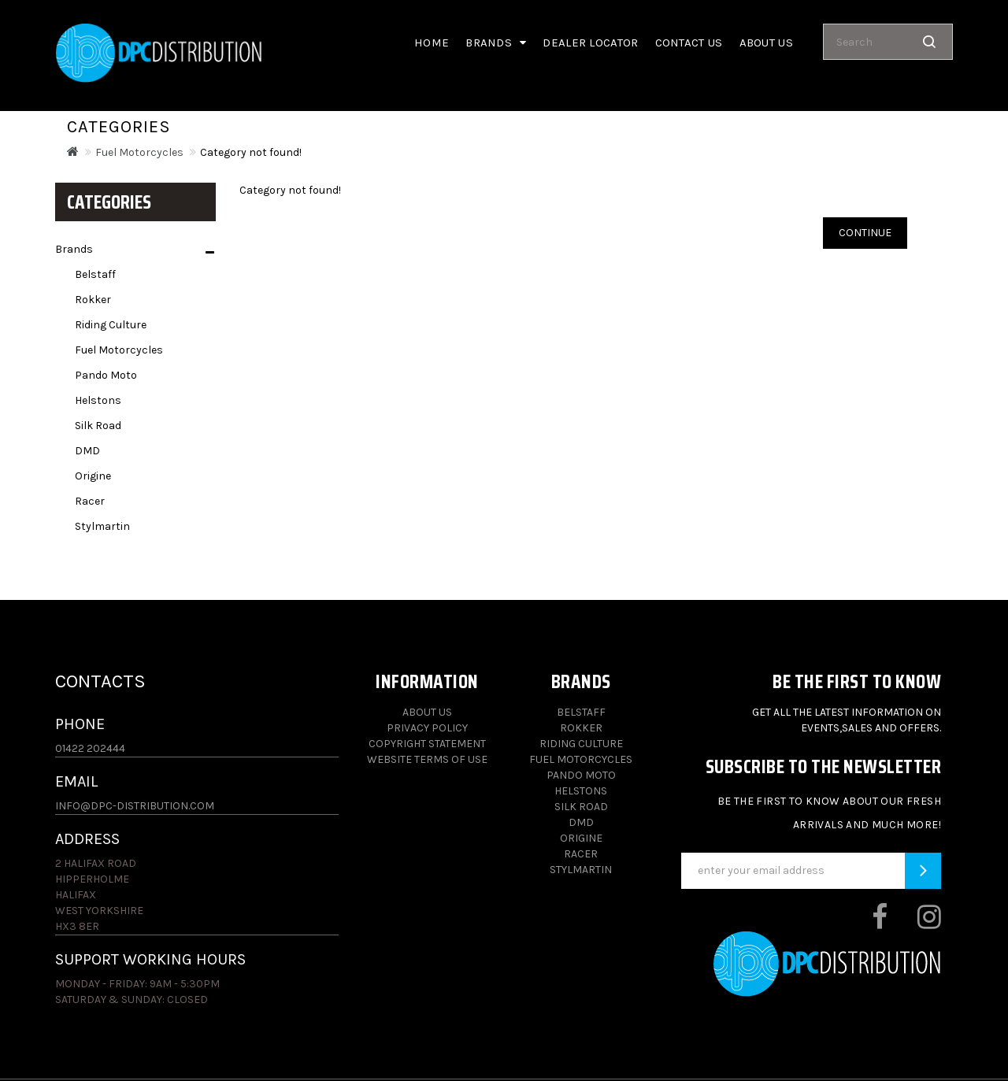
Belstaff (95, 274)
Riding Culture (110, 324)
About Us (427, 712)
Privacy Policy (427, 728)
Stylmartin (102, 526)
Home (431, 42)
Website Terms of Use (427, 759)
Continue (865, 232)
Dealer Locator (590, 42)
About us (766, 42)
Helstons (98, 400)
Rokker (93, 299)
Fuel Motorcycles (139, 152)
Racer (90, 501)
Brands (495, 42)
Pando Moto (106, 375)
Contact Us (689, 42)
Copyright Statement (427, 743)
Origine (93, 476)
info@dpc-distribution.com (134, 806)
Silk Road (98, 425)
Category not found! (251, 152)
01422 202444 (90, 748)
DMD (87, 450)
